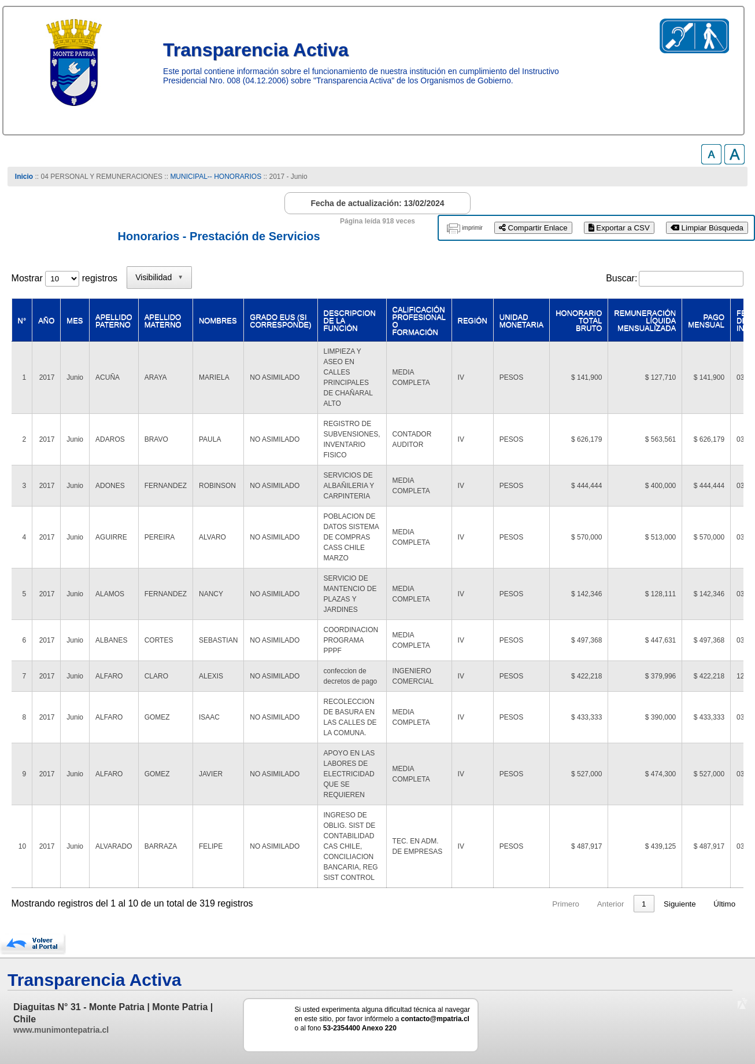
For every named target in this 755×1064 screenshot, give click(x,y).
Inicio (24, 177)
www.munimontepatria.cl (61, 1029)
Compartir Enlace (533, 227)
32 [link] (642, 904)
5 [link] (590, 904)
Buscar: (621, 278)
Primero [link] (424, 904)
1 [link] (501, 904)
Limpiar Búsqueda (707, 227)
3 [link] (545, 904)
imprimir (472, 228)
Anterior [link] (468, 904)
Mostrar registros (64, 278)
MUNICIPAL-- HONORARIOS (215, 177)
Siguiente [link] (680, 904)
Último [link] (724, 904)
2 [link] (523, 904)
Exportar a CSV (619, 227)
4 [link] (567, 904)
